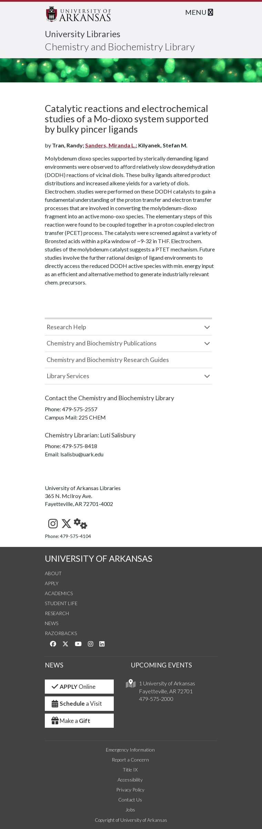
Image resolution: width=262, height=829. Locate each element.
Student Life (61, 603)
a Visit (76, 703)
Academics (59, 593)
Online (72, 686)
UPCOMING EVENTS (161, 665)
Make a (70, 720)
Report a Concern (130, 760)
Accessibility (130, 780)
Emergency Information (130, 750)
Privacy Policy (130, 789)
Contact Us (130, 799)
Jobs (130, 809)
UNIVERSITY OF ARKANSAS (98, 558)
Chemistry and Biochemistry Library (120, 46)
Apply (52, 583)
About (53, 573)
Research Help (66, 327)
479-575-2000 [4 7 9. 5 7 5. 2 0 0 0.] (156, 698)
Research (57, 613)
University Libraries (82, 34)
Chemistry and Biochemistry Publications (102, 343)
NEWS (54, 665)
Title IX (130, 770)
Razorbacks (61, 633)
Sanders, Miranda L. (110, 145)
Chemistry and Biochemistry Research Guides (108, 359)
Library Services (68, 376)
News (51, 623)
